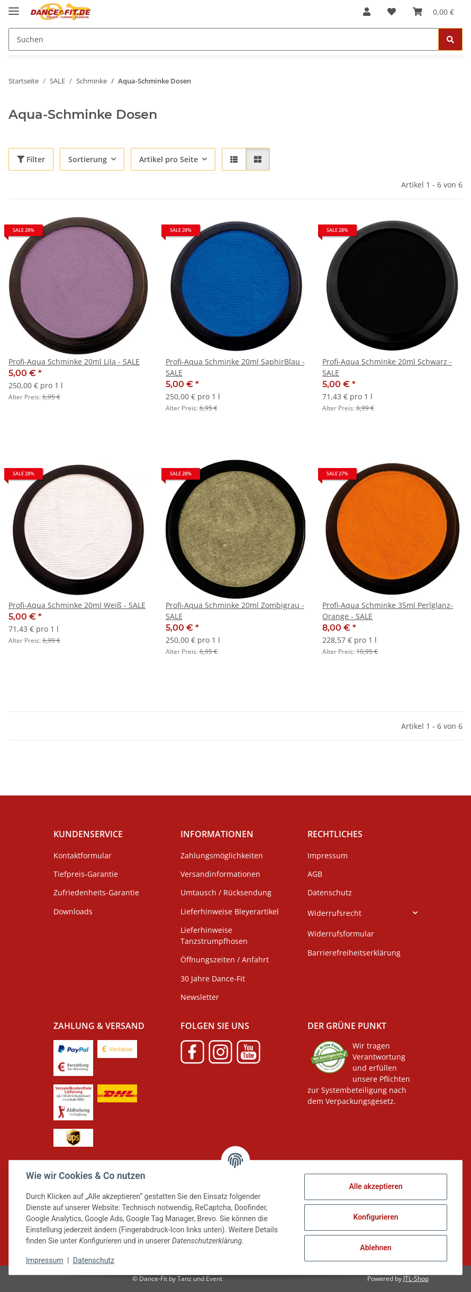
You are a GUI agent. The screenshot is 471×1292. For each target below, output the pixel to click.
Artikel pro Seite (168, 159)
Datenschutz (93, 1260)
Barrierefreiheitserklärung (354, 953)
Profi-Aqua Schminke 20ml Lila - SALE (74, 362)
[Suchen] (223, 39)
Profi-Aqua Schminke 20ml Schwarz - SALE (387, 367)
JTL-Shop (416, 1278)
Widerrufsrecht (334, 913)
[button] (367, 11)
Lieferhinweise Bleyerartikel (229, 911)
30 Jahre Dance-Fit (212, 978)
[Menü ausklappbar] (13, 6)
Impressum (44, 1260)
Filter (31, 159)
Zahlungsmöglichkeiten (221, 855)
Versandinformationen (220, 874)
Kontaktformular (82, 855)
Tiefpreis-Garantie (85, 874)
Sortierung (87, 159)
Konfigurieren (375, 1217)
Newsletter (199, 997)
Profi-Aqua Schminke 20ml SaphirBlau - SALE (235, 367)
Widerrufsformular (340, 934)
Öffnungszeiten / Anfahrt (224, 959)
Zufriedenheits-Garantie (96, 892)
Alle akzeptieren (375, 1186)
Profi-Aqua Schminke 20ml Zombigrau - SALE (235, 610)
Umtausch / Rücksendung (225, 892)
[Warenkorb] (433, 11)
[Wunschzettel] (391, 11)
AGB (314, 874)
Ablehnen (375, 1247)
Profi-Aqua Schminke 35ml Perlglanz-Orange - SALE (387, 610)
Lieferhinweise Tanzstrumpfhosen (214, 935)
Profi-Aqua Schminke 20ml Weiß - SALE (77, 605)
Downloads (73, 911)
